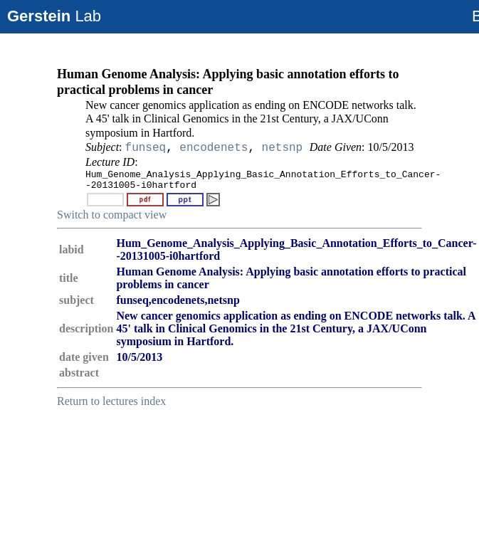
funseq (146, 148)
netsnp (282, 148)
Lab (54, 16)
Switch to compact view (112, 215)
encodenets (213, 148)
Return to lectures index (111, 401)
